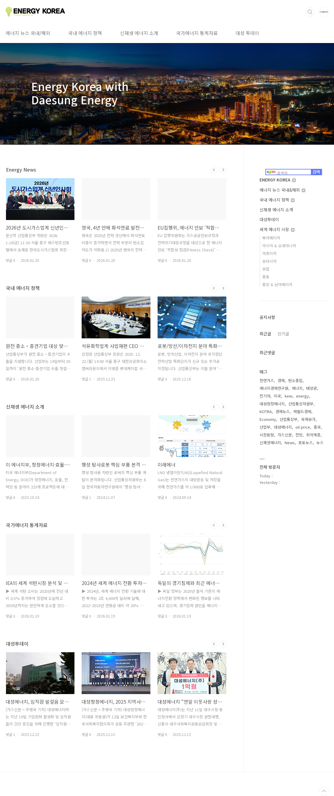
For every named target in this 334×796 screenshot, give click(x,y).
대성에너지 (283, 427)
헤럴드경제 (302, 411)
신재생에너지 (270, 442)
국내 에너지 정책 (85, 32)
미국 (277, 396)
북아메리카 (271, 238)
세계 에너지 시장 (277, 229)
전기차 (265, 396)
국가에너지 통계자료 (197, 32)
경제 (281, 380)
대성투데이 (269, 219)
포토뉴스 (305, 442)
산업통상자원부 (300, 404)
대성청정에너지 (272, 404)
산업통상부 (289, 419)
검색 (310, 11)
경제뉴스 (282, 411)
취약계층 (313, 435)
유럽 (265, 269)
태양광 (311, 388)
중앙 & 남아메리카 (277, 284)
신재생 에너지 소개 (139, 32)
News (290, 442)
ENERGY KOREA (278, 180)
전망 (299, 435)
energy (302, 396)
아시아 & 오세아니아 (279, 245)
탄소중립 (295, 380)
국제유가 (308, 419)
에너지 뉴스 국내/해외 (28, 32)
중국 (317, 427)
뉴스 (320, 442)
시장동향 (267, 435)
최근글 (265, 334)
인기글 (283, 334)
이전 (214, 169)
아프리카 (269, 253)
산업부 (265, 427)
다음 (223, 169)
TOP (324, 791)
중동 (265, 276)
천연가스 (267, 380)
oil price (302, 427)
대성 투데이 (247, 32)
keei (288, 396)
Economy (268, 419)
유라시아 (269, 261)
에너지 (297, 388)
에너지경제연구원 (274, 388)
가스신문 (284, 435)
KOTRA (266, 411)
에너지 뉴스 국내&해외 (282, 190)
